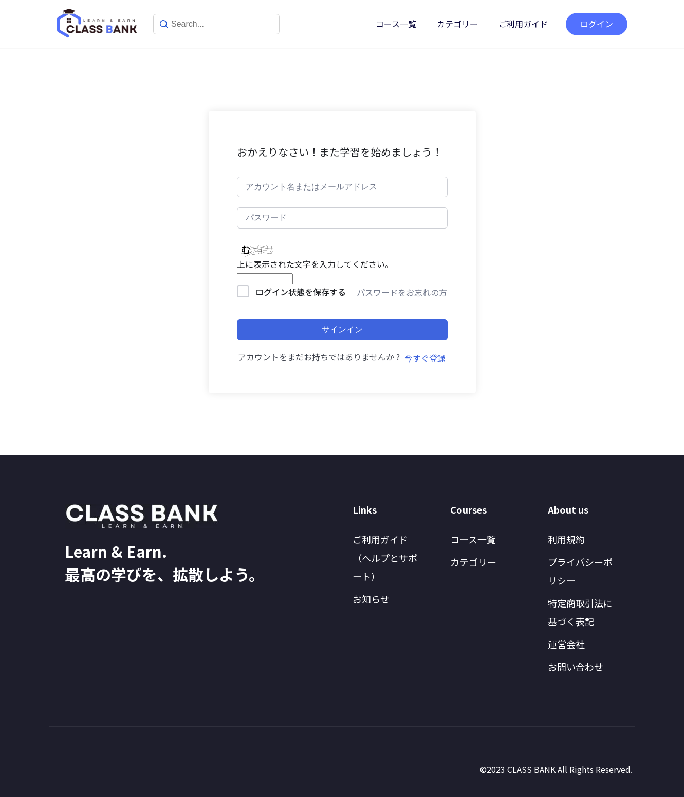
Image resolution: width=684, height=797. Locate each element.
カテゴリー (457, 23)
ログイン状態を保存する (300, 292)
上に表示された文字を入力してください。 (315, 264)
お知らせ (371, 598)
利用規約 (566, 539)
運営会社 (566, 644)
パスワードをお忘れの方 (402, 292)
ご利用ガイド (523, 23)
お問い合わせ (575, 666)
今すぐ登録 (425, 358)
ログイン (596, 23)
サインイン (342, 329)
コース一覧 (396, 23)
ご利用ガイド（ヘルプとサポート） (385, 558)
